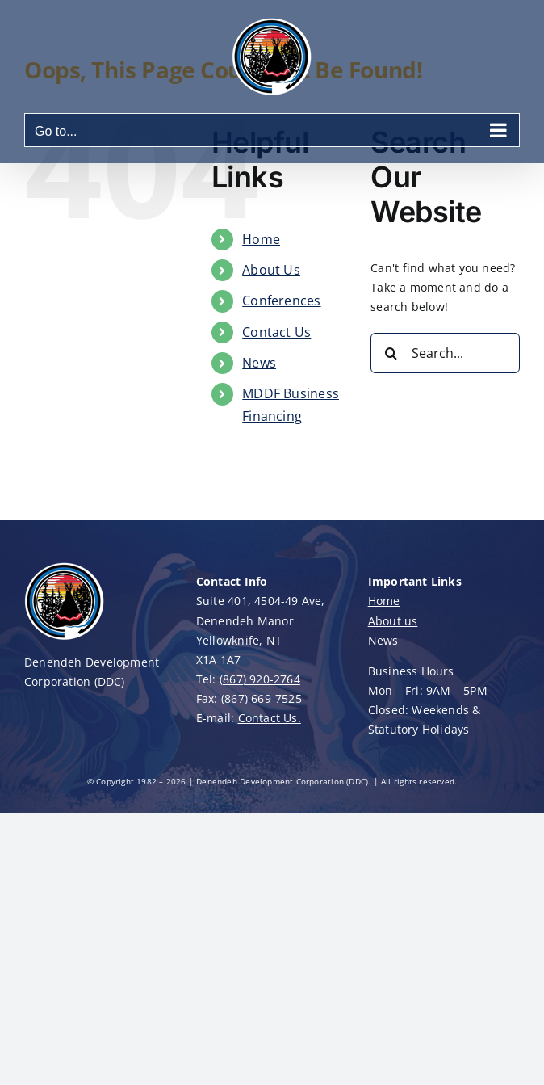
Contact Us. (269, 717)
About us (393, 621)
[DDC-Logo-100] (64, 566)
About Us (271, 270)
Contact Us (276, 332)
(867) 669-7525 (261, 698)
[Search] (390, 353)
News (259, 363)
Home (261, 239)
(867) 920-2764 (260, 679)
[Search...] (445, 353)
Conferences (281, 300)
